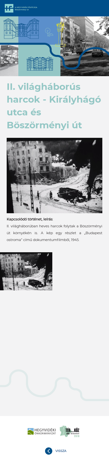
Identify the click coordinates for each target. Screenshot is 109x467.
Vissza (60, 451)
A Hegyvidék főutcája (21, 8)
